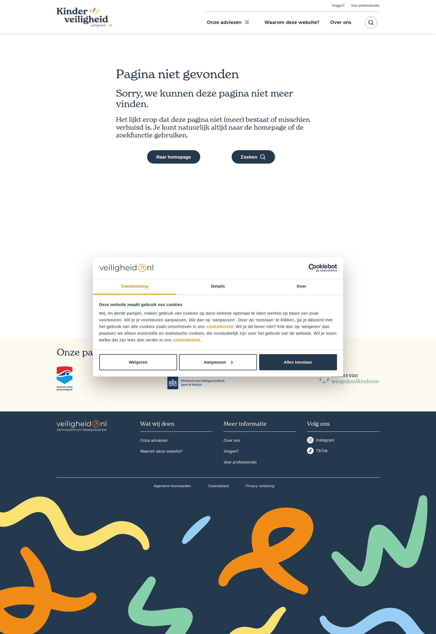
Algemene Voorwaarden (172, 486)
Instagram (325, 440)
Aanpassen (218, 362)
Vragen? (338, 5)
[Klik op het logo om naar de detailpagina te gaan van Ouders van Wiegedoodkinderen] (349, 378)
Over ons (340, 22)
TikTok (322, 450)
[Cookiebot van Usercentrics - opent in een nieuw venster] (312, 268)
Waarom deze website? (291, 22)
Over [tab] (301, 286)
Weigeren (138, 362)
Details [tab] (218, 286)
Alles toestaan (298, 362)
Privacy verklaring (260, 486)
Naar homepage (173, 157)
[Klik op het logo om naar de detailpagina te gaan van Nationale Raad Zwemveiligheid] (65, 378)
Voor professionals (365, 5)
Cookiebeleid (218, 486)
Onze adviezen (228, 22)
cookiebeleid (219, 326)
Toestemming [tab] (134, 286)
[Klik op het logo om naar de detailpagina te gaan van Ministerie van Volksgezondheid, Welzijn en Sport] (196, 378)
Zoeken (253, 157)
